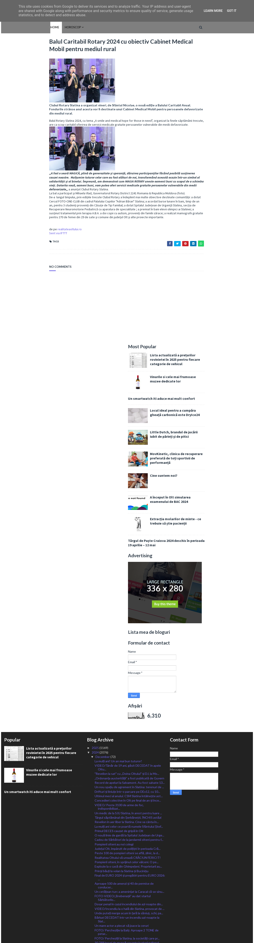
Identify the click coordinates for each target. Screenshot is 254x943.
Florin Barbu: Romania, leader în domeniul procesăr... (130, 724)
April (99, 870)
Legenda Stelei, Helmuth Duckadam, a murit (124, 779)
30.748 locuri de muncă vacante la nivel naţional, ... (128, 641)
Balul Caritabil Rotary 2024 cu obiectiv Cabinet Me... (130, 668)
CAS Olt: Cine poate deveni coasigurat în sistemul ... (129, 739)
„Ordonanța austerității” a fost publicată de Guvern (129, 477)
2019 (95, 906)
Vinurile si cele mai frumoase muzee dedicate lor (218, 77)
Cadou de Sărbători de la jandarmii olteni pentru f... (129, 538)
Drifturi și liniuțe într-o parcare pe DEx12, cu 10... (127, 490)
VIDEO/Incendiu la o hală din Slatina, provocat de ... (129, 607)
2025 (95, 446)
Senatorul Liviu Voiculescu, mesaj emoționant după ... (129, 688)
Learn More (213, 11)
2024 (95, 451)
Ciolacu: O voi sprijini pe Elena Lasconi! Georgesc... (129, 745)
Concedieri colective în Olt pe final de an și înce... (128, 499)
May (98, 866)
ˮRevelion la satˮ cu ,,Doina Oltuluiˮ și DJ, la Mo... (127, 472)
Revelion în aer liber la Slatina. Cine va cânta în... (127, 521)
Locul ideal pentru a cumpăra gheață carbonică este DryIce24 (220, 111)
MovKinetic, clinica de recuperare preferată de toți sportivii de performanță (221, 157)
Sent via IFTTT (13, 237)
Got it (231, 11)
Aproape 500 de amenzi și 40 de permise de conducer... (124, 584)
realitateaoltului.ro (25, 234)
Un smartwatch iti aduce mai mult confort (206, 97)
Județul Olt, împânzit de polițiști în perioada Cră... (127, 547)
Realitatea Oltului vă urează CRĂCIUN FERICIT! (128, 556)
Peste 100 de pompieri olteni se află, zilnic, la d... (127, 552)
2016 (95, 919)
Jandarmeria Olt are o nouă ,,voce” (118, 664)
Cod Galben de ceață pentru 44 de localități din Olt (129, 646)
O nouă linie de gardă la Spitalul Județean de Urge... (129, 534)
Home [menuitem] (8, 27)
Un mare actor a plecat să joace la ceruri (122, 624)
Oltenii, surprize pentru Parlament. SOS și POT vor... (127, 798)
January (101, 884)
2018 (95, 911)
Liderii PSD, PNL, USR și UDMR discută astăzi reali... (129, 750)
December (102, 455)
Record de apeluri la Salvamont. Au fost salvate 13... (130, 481)
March (100, 875)
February (101, 879)
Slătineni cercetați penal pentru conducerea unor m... (128, 696)
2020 (95, 902)
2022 (95, 893)
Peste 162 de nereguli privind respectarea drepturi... (123, 713)
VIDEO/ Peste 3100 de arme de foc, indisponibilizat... (119, 505)
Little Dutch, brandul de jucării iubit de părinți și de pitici (219, 133)
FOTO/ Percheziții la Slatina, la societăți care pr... (127, 637)
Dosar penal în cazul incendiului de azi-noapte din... (129, 603)
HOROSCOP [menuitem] (27, 27)
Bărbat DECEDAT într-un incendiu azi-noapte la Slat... (127, 618)
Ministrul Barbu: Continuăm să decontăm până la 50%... (128, 756)
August (100, 853)
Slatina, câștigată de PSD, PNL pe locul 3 (122, 821)
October (101, 844)
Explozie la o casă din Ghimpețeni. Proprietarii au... (128, 565)
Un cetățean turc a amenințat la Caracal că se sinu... (129, 590)
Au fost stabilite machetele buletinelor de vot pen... (130, 762)
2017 (95, 915)
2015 (95, 924)
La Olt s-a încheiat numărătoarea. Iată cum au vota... (126, 806)
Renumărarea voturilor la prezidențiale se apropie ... (129, 826)
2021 (95, 897)
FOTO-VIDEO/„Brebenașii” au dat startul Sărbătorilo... (123, 596)
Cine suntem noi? (209, 174)
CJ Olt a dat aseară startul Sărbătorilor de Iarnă (127, 733)
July (98, 857)
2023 (95, 888)
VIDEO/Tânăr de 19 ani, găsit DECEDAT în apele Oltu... (128, 466)
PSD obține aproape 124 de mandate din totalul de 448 (129, 790)
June (99, 862)
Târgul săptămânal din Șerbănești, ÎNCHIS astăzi (128, 516)
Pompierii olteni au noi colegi (114, 543)
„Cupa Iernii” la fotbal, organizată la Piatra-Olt (126, 707)
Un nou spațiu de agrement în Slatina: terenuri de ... (129, 486)
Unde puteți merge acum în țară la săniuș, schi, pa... (129, 612)
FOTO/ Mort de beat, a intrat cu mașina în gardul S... (130, 650)
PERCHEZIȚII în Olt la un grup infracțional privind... (129, 655)
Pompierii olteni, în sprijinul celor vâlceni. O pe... (127, 561)
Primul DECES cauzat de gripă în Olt (119, 530)
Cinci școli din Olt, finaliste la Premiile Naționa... (126, 682)
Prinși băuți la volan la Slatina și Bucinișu (121, 570)
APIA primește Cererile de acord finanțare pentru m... (128, 773)
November (102, 839)
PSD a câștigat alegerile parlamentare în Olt (124, 817)
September (103, 848)
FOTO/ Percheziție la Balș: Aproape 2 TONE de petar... (127, 630)
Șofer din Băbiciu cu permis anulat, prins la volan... (128, 830)
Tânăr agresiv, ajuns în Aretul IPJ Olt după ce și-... (128, 702)
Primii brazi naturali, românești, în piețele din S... (126, 673)
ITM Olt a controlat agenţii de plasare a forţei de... (128, 728)
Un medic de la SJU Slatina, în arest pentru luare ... (128, 512)
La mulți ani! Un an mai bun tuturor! (118, 460)
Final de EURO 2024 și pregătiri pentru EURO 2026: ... (130, 576)
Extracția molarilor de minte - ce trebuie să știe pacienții (220, 220)
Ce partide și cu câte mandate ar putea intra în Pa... (129, 812)
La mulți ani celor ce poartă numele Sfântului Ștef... (129, 525)
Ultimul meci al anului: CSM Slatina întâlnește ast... (129, 495)
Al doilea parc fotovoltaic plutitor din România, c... (128, 677)
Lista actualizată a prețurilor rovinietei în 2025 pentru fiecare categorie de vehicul (220, 58)
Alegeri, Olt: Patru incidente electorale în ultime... (128, 835)
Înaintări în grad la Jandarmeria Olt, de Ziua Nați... (128, 784)
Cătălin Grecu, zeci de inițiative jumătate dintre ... (128, 659)
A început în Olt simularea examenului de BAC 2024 (215, 198)
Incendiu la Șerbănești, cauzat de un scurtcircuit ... (129, 767)
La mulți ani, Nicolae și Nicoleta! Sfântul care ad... (127, 719)
